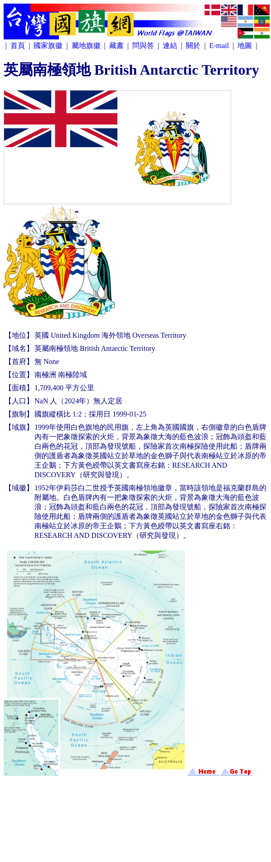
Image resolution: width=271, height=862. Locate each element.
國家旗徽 (49, 45)
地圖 (246, 45)
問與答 (144, 45)
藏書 (117, 45)
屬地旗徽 (87, 45)
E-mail (220, 45)
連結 (171, 45)
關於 (194, 45)
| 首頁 (16, 45)
